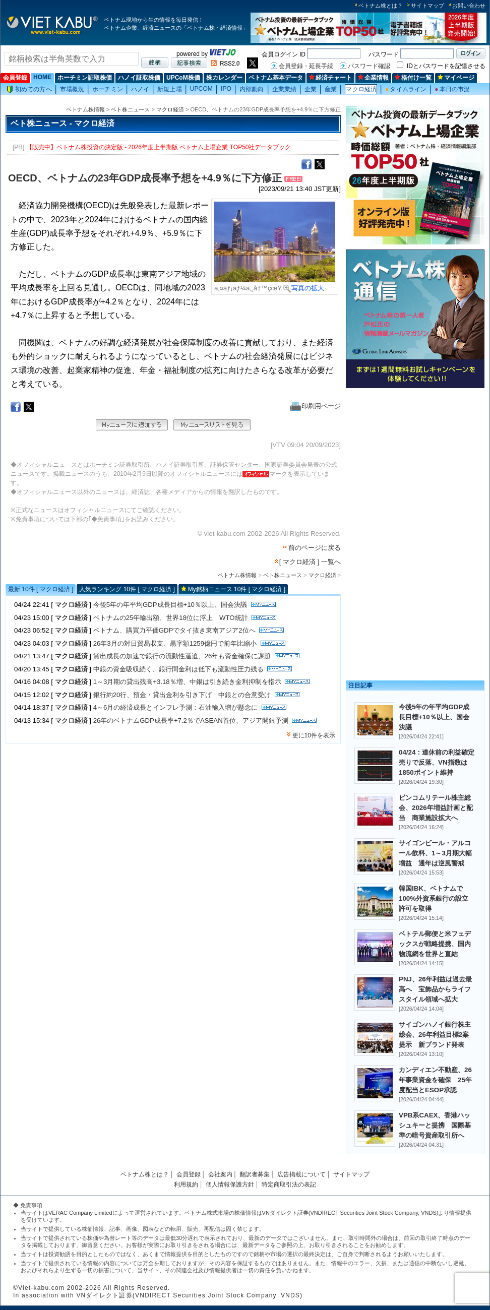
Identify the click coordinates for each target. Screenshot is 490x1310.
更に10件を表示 (313, 735)
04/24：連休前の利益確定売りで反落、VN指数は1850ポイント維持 (436, 762)
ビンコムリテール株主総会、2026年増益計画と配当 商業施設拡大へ (436, 808)
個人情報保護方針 (230, 1184)
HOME (42, 77)
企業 (310, 89)
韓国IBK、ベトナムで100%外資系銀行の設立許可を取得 (433, 898)
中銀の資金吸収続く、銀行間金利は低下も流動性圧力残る (178, 669)
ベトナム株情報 (85, 109)
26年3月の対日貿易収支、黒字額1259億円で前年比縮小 (175, 643)
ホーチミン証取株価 (84, 77)
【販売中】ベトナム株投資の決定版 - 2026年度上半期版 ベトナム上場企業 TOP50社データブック (158, 147)
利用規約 (186, 1184)
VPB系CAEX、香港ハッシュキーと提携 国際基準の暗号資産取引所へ (435, 1125)
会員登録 (15, 77)
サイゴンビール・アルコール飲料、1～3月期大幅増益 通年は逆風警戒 (435, 853)
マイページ (456, 77)
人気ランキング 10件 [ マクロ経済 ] (126, 589)
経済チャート (330, 77)
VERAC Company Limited (80, 1213)
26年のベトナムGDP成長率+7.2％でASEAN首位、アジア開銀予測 (190, 720)
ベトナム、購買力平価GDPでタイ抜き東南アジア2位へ (174, 630)
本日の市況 (452, 89)
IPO (226, 88)
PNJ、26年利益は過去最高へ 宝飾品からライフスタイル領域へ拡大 (435, 989)
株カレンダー (224, 77)
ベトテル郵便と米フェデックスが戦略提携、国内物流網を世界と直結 (435, 944)
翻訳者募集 (254, 1174)
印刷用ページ (315, 406)
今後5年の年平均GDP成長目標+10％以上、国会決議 (170, 604)
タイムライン (405, 89)
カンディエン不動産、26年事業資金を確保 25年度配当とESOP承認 (435, 1080)
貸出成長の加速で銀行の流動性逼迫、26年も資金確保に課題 (182, 656)
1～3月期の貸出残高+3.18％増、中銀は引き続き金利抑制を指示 (187, 681)
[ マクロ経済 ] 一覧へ (310, 562)
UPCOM (201, 88)
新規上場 (169, 89)
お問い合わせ (468, 6)
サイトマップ (427, 6)
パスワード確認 (369, 66)
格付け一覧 (413, 77)
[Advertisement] (415, 462)
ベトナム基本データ (276, 77)
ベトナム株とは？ (380, 6)
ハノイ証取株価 (139, 77)
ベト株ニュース (130, 109)
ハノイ (140, 89)
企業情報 (373, 77)
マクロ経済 (361, 89)
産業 (331, 89)
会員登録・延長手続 (306, 66)
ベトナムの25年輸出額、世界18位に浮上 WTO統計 (170, 617)
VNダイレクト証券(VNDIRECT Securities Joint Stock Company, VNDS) (350, 1213)
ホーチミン (107, 89)
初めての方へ (29, 89)
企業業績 (284, 89)
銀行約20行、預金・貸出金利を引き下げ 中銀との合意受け (182, 695)
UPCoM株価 (183, 77)
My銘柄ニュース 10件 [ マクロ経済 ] (236, 589)
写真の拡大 (303, 288)
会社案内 (220, 1174)
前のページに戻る (314, 547)
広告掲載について (301, 1174)
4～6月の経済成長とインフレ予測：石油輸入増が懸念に (175, 707)
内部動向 (251, 89)
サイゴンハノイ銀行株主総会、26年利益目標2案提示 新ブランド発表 (435, 1034)
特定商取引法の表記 (289, 1184)
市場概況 (72, 89)
